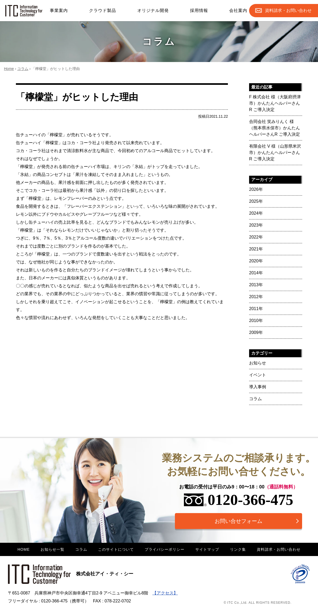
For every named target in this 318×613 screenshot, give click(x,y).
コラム (22, 69)
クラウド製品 (102, 10)
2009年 (256, 332)
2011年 (256, 308)
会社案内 (238, 10)
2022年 (256, 237)
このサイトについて (116, 549)
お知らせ (257, 363)
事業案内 (59, 10)
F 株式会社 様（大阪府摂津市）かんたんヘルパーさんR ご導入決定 (275, 103)
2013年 (256, 285)
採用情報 (199, 10)
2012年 (256, 296)
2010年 (256, 320)
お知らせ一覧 (52, 549)
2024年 (256, 213)
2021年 (256, 249)
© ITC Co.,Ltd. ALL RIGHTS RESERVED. (258, 603)
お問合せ (288, 10)
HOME (23, 549)
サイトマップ (207, 549)
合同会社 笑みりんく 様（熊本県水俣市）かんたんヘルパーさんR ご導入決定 (274, 127)
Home (9, 69)
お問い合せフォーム (238, 521)
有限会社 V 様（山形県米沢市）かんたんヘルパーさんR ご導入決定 (275, 152)
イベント (257, 375)
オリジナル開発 (153, 10)
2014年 (256, 273)
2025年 (256, 201)
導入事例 (257, 387)
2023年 (256, 225)
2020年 (256, 261)
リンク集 (238, 549)
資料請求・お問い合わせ (279, 549)
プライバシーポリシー (164, 549)
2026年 (256, 189)
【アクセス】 (165, 593)
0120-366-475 (238, 499)
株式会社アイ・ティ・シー (70, 573)
